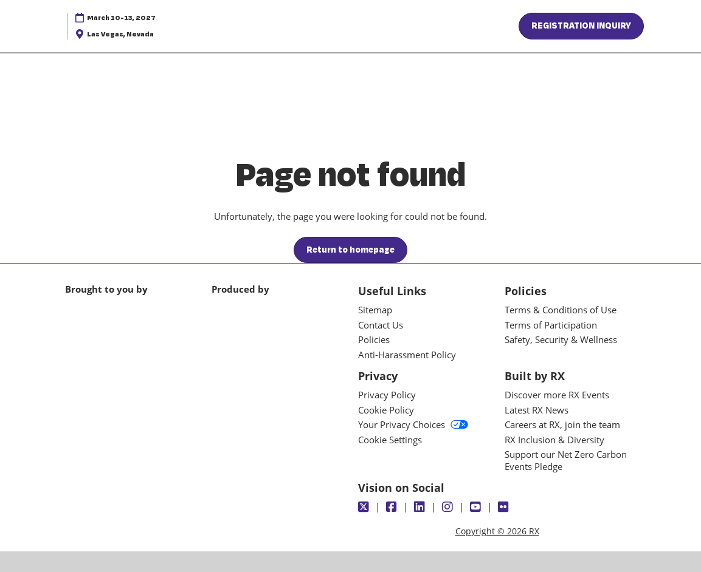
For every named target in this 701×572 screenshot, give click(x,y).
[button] (581, 26)
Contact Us (380, 325)
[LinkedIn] (421, 507)
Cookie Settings (390, 440)
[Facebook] (393, 507)
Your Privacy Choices (413, 424)
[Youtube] (477, 507)
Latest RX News (536, 410)
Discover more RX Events (557, 395)
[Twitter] (365, 507)
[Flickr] (505, 507)
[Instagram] (449, 507)
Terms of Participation (551, 325)
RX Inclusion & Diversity (554, 440)
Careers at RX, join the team (562, 424)
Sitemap (375, 310)
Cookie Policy (386, 410)
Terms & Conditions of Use (560, 310)
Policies (374, 339)
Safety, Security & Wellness (561, 339)
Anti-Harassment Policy (407, 355)
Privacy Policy (387, 395)
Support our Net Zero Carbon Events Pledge (566, 460)
